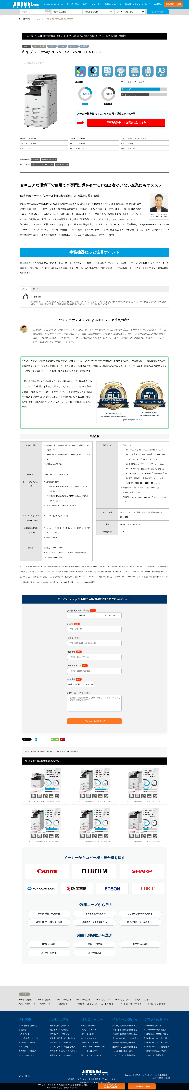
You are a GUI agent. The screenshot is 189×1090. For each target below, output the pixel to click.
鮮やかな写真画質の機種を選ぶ (124, 1026)
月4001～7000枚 (48, 953)
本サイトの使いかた (27, 1055)
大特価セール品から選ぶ (153, 1026)
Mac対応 (84, 46)
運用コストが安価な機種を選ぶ (124, 1047)
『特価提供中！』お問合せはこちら (126, 122)
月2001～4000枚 (140, 944)
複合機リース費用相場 (59, 1030)
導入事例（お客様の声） (28, 1051)
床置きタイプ (51, 752)
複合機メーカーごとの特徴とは (62, 1055)
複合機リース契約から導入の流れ (63, 1051)
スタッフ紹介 (24, 1047)
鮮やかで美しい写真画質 (49, 914)
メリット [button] (25, 289)
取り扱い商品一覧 (88, 1026)
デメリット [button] (37, 289)
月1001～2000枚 (94, 944)
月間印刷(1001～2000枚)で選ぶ (156, 1038)
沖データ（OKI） (88, 1034)
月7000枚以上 (94, 953)
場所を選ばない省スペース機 (49, 922)
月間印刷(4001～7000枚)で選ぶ (156, 1047)
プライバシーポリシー (110, 1079)
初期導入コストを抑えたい (94, 922)
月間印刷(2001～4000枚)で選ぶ (156, 1043)
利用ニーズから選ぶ (92, 4)
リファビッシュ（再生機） (156, 1004)
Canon (26, 46)
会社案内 (158, 4)
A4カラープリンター (103, 1000)
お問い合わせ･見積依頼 (28, 1026)
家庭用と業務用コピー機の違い (62, 1038)
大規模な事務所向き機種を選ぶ (124, 1034)
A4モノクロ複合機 (64, 1000)
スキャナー (73, 46)
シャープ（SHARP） (89, 1051)
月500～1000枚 (49, 944)
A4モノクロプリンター (141, 1000)
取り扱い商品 (73, 4)
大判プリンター (46, 1004)
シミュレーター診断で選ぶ (154, 1055)
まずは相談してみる (142, 1086)
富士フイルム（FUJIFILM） (92, 1055)
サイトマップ (82, 1079)
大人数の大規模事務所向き (37, 752)
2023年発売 (74, 752)
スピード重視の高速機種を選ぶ (124, 1030)
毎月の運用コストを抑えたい (140, 922)
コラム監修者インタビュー (29, 1038)
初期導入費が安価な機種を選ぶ (124, 1043)
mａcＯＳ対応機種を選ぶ (122, 1051)
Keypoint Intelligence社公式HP (131, 420)
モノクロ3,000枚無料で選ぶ (155, 1030)
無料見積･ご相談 (173, 4)
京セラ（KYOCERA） (90, 1043)
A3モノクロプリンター (28, 1004)
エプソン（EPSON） (89, 1030)
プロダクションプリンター (88, 1004)
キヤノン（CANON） (89, 1038)
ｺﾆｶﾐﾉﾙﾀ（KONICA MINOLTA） (93, 1047)
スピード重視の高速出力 (94, 914)
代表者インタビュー (27, 1034)
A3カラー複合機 (39, 46)
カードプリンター (108, 1004)
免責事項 (94, 1079)
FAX (62, 46)
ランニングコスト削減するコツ (62, 1047)
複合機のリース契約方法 (59, 1034)
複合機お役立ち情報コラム (60, 1026)
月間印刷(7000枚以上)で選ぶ (155, 1051)
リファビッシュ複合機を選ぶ (123, 1055)
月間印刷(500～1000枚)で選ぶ (156, 1034)
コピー (52, 46)
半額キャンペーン (113, 4)
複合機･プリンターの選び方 (137, 4)
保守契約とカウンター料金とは (62, 1043)
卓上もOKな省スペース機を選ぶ (125, 1038)
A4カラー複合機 (25, 1000)
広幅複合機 (62, 1004)
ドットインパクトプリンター (131, 1004)
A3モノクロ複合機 (83, 1000)
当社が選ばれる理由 (27, 1043)
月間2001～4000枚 (62, 752)
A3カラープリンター (122, 1000)
